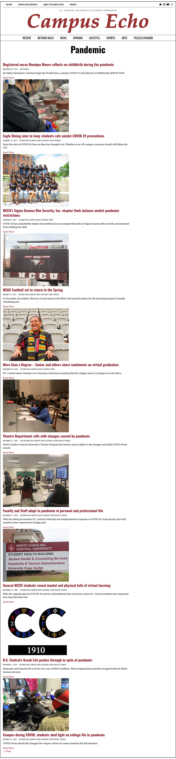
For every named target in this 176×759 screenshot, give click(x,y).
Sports (56, 294)
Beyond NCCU (25, 140)
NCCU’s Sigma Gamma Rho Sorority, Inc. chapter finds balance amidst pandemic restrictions (61, 213)
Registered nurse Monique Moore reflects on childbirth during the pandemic (58, 64)
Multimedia (24, 69)
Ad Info (9, 4)
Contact (73, 4)
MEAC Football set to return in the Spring (33, 289)
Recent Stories (64, 441)
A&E (21, 441)
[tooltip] (160, 4)
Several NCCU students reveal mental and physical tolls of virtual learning (56, 585)
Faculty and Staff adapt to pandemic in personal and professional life (53, 510)
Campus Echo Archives (27, 4)
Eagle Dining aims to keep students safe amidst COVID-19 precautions (53, 135)
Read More (8, 77)
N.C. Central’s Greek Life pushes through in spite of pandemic (47, 660)
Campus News (36, 140)
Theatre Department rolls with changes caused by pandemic (46, 436)
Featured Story (48, 140)
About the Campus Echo (53, 4)
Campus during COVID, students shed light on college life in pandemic (54, 734)
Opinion (58, 140)
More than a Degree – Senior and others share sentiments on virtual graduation (61, 364)
